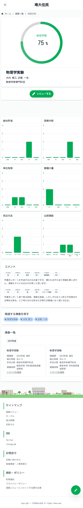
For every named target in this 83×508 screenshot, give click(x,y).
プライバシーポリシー (16, 484)
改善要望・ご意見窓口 (16, 464)
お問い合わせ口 (13, 460)
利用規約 (10, 479)
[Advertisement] (41, 108)
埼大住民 (41, 5)
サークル (10, 416)
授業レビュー (12, 412)
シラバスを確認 (14, 372)
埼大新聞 (10, 420)
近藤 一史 (41, 319)
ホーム (6, 14)
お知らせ (10, 425)
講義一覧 (19, 14)
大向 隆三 (26, 319)
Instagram (11, 444)
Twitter (9, 440)
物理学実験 (11, 319)
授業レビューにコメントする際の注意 (23, 488)
